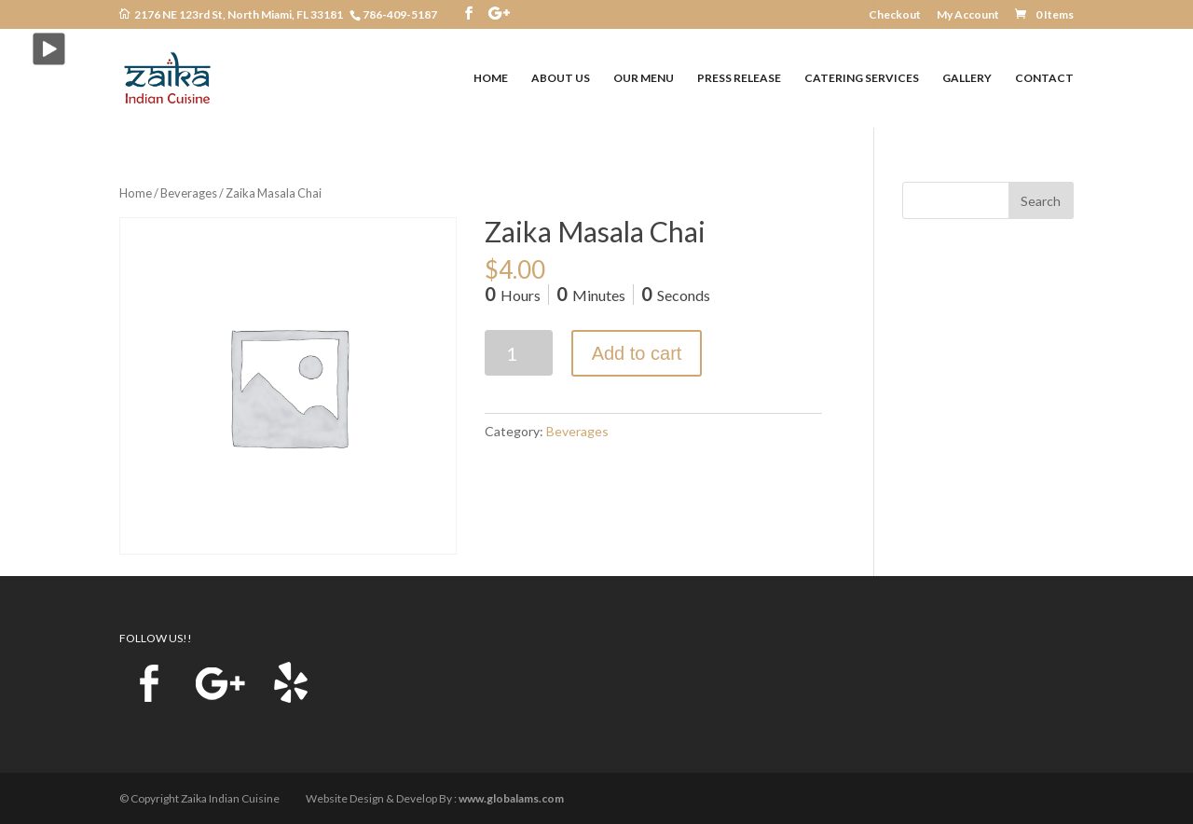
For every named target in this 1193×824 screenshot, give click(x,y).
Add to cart (637, 353)
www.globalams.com (511, 798)
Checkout (895, 15)
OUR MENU (643, 78)
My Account (968, 15)
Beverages (188, 192)
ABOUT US (560, 78)
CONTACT (1044, 78)
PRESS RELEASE (739, 78)
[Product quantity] (519, 353)
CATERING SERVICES (861, 78)
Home (135, 192)
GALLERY (967, 78)
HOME (490, 78)
